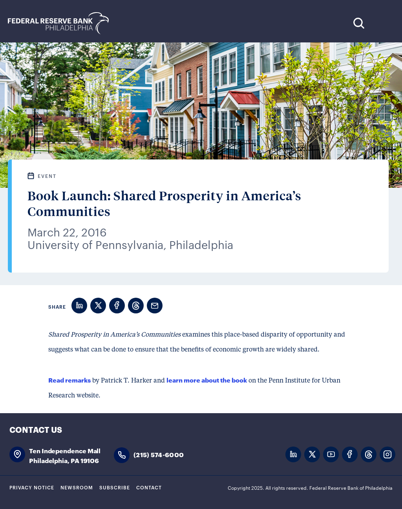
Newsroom (76, 487)
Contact (149, 487)
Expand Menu (382, 23)
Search (358, 23)
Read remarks (69, 379)
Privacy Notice (31, 487)
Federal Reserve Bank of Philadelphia (62, 23)
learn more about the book (206, 379)
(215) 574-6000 (158, 454)
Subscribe (114, 487)
